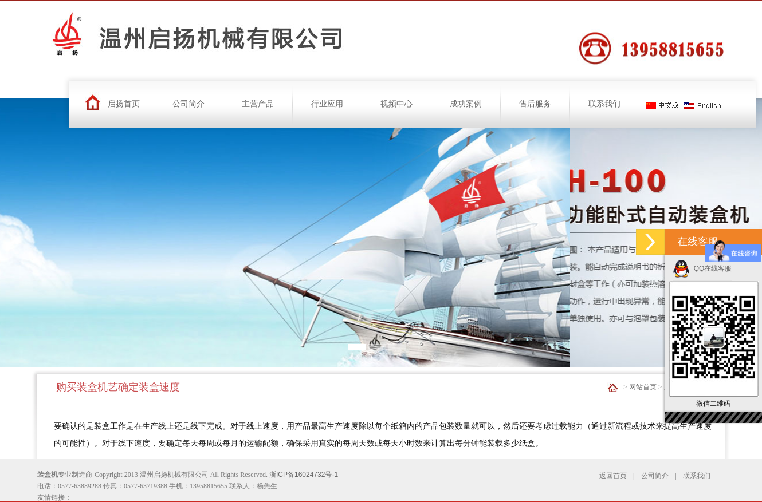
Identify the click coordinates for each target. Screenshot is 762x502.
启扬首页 (124, 104)
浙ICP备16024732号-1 (303, 475)
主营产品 (258, 104)
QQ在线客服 (702, 268)
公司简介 (188, 104)
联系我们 (604, 104)
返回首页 (613, 476)
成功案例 (466, 104)
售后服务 (535, 104)
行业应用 (327, 104)
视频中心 (396, 104)
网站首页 (643, 387)
